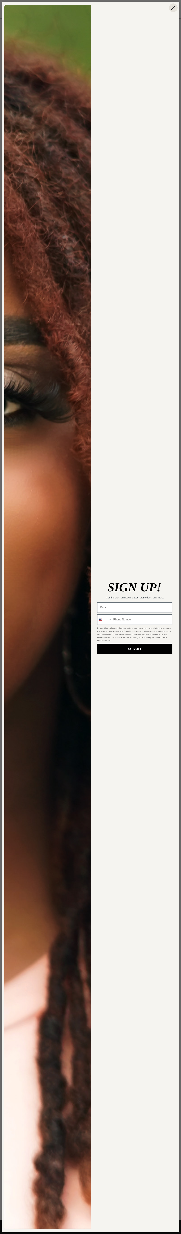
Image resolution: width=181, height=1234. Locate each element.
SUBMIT (135, 649)
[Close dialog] (173, 7)
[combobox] (104, 620)
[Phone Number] (142, 620)
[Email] (134, 607)
